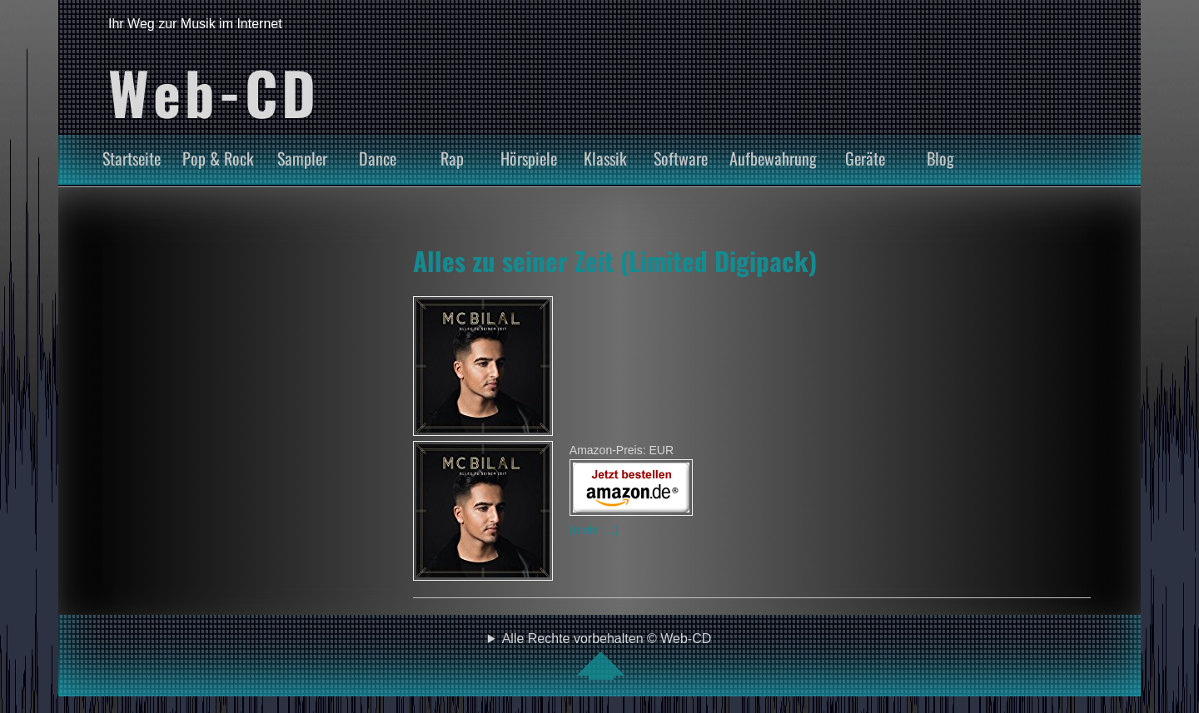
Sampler (302, 158)
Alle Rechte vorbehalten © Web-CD (607, 655)
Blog (940, 158)
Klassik (605, 158)
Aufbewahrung (773, 158)
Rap (452, 158)
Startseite (131, 158)
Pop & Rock (218, 158)
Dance (377, 158)
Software (681, 158)
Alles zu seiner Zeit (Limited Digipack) (615, 260)
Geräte (865, 158)
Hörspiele (528, 158)
